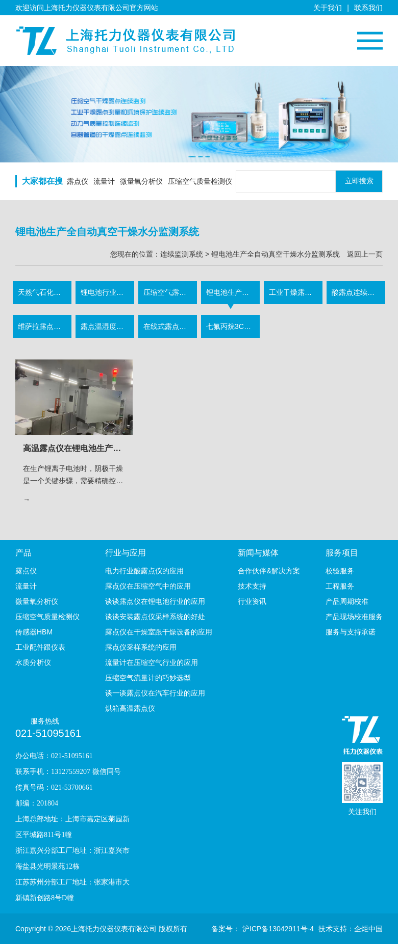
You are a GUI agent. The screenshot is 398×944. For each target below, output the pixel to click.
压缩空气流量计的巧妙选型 (148, 678)
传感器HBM (34, 632)
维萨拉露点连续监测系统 (44, 326)
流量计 (104, 181)
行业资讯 (252, 601)
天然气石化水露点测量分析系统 (44, 292)
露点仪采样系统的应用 (141, 647)
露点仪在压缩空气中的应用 (148, 586)
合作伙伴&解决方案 (269, 571)
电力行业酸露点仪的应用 (144, 571)
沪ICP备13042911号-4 (278, 929)
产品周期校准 (347, 601)
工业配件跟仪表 (40, 647)
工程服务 (340, 586)
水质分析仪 (33, 662)
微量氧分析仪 (141, 181)
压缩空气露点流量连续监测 (170, 292)
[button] (192, 156)
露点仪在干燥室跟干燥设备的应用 (158, 632)
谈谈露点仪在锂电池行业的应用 (155, 601)
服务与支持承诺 (351, 632)
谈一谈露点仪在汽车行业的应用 (155, 693)
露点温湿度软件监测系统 (107, 326)
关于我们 (327, 8)
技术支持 (252, 586)
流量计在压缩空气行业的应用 (151, 662)
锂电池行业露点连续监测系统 (107, 292)
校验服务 (340, 571)
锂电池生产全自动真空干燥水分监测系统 (233, 292)
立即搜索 (359, 181)
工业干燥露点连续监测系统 (295, 292)
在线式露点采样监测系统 (170, 326)
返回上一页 (365, 254)
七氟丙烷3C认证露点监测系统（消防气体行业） (233, 326)
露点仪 (77, 181)
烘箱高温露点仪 (130, 708)
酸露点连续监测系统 (358, 292)
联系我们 (368, 8)
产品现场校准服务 (354, 617)
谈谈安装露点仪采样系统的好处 (155, 617)
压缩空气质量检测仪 (200, 181)
